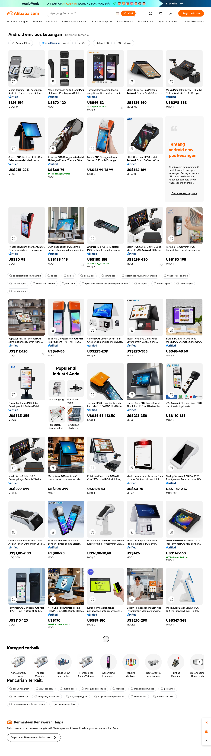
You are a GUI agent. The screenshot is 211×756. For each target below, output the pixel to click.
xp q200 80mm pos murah (109, 696)
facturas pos (162, 283)
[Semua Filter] (20, 43)
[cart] (161, 13)
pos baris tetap (18, 696)
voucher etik (138, 696)
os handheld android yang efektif (27, 704)
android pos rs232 (163, 696)
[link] (206, 722)
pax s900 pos (17, 283)
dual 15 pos (67, 688)
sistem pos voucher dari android (139, 275)
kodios (69, 275)
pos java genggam (77, 696)
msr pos (118, 688)
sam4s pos (108, 275)
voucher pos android (176, 275)
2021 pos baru (44, 688)
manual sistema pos (142, 688)
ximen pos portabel (44, 283)
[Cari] (128, 13)
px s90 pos (87, 275)
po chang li (168, 688)
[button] (118, 13)
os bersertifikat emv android (25, 275)
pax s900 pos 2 (18, 291)
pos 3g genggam (19, 688)
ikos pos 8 (68, 283)
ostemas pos (184, 283)
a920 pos (140, 283)
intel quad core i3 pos (93, 688)
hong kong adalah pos (46, 696)
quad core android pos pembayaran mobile (105, 283)
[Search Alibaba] (81, 13)
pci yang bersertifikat (64, 704)
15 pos (52, 275)
